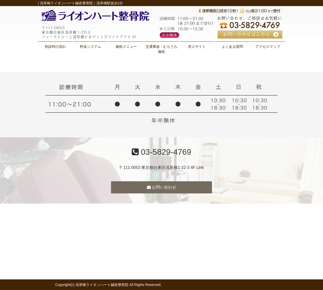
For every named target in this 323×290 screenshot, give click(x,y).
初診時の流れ (55, 46)
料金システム (90, 46)
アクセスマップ (267, 46)
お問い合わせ (161, 187)
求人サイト (197, 46)
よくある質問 (232, 46)
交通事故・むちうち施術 (161, 49)
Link (200, 167)
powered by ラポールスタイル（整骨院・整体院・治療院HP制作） (215, 285)
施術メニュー (126, 46)
